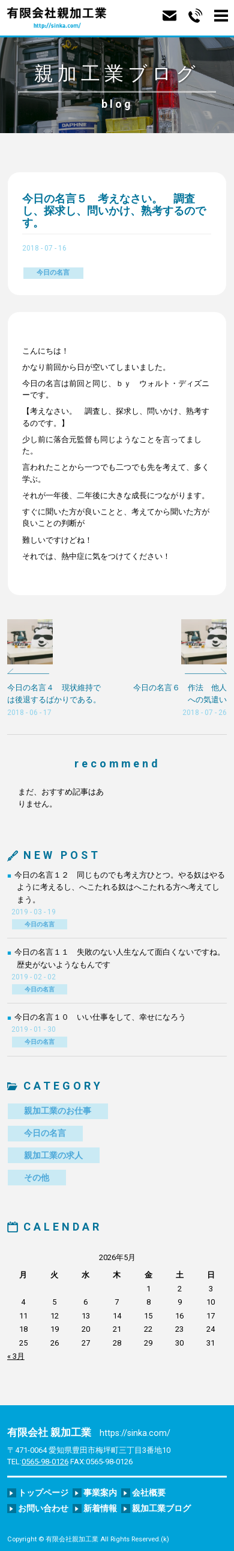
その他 (36, 1177)
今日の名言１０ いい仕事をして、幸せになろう (100, 1017)
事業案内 (100, 1492)
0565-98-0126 (45, 1461)
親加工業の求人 (53, 1155)
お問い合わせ (43, 1508)
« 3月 (16, 1356)
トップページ (43, 1492)
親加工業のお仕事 (57, 1111)
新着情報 (100, 1508)
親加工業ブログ (161, 1508)
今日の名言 (53, 272)
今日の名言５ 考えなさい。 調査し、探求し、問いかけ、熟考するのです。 (114, 210)
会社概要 (149, 1492)
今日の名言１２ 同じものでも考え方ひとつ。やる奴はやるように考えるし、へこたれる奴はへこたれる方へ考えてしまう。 (119, 887)
